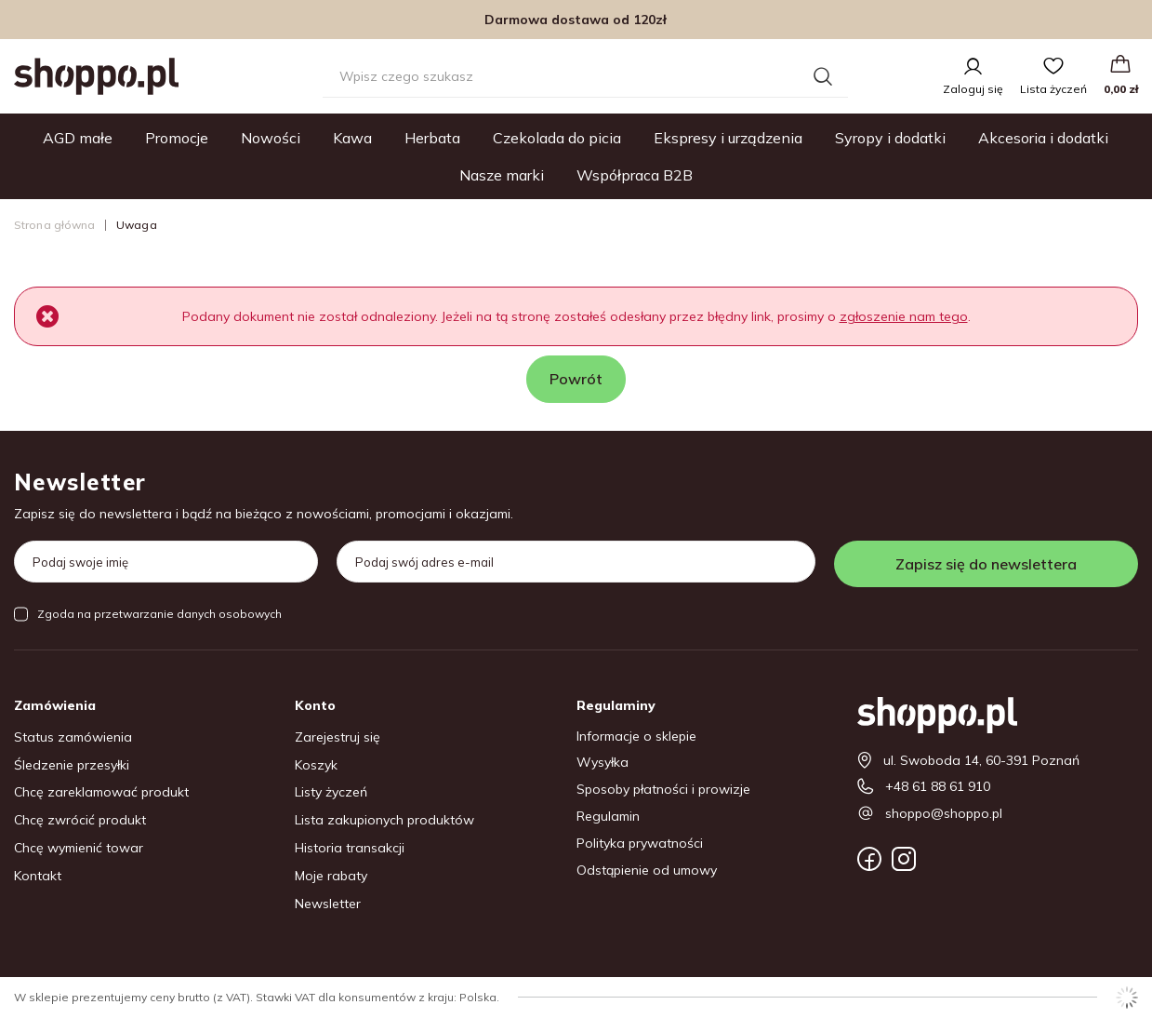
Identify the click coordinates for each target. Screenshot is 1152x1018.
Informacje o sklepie (636, 736)
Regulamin (608, 816)
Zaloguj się (973, 89)
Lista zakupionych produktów (384, 820)
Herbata (432, 137)
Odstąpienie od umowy (646, 870)
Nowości (270, 137)
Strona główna (55, 225)
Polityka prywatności (639, 843)
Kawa (352, 137)
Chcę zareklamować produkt (101, 792)
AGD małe (78, 137)
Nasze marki (501, 175)
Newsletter (80, 482)
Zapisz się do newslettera (986, 564)
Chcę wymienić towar (78, 848)
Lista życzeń (1053, 89)
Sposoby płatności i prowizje (663, 789)
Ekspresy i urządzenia (728, 137)
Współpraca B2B (634, 175)
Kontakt (37, 876)
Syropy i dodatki (890, 137)
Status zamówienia (73, 737)
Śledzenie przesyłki (71, 765)
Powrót (576, 378)
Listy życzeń (331, 792)
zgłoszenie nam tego (904, 316)
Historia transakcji (349, 848)
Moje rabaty (331, 876)
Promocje (176, 137)
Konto (315, 705)
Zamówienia (55, 705)
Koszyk (316, 765)
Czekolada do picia (557, 137)
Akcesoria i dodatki (1043, 137)
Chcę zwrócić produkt (80, 820)
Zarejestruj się (337, 737)
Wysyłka (602, 762)
